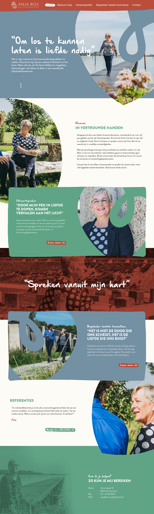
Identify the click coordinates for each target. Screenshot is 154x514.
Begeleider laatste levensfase (112, 4)
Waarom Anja (64, 4)
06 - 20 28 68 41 (107, 494)
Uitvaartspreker (84, 4)
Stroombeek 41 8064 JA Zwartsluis (108, 489)
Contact (136, 4)
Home (50, 4)
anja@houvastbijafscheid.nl (112, 497)
